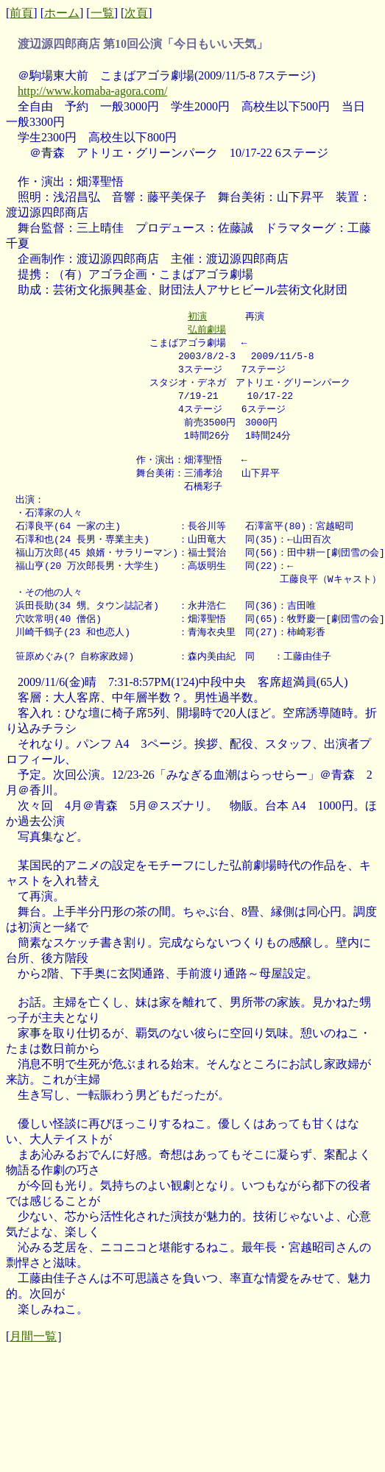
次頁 (136, 13)
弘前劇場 (207, 330)
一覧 (102, 13)
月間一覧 (33, 1359)
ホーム (62, 13)
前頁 (21, 13)
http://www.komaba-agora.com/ (92, 91)
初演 (197, 316)
